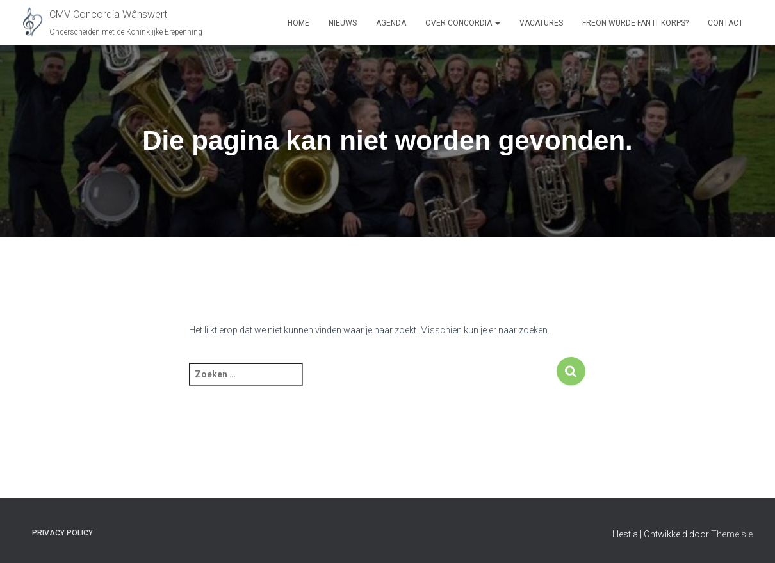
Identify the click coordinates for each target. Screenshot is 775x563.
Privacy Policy (62, 532)
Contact (725, 23)
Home (298, 23)
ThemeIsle (732, 534)
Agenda (391, 23)
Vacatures (541, 23)
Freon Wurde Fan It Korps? (635, 23)
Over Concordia (462, 23)
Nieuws (343, 23)
